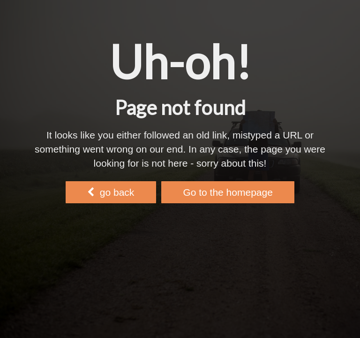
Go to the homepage (227, 192)
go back (110, 192)
